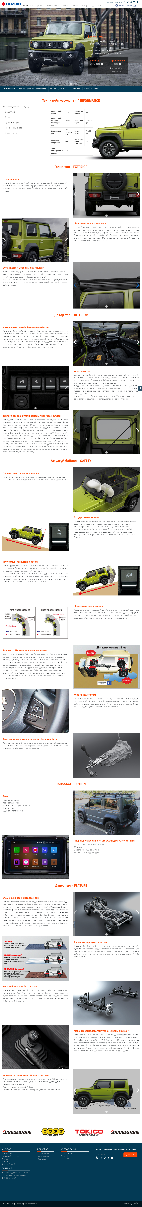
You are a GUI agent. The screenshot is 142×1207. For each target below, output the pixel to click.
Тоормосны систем (14, 128)
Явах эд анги (11, 133)
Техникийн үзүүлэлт (9, 89)
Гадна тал (22, 89)
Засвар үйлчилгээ (10, 1156)
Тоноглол (53, 89)
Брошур (86, 89)
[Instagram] (101, 1158)
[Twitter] (105, 1158)
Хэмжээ (8, 117)
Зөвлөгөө (42, 1159)
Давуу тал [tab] (28, 107)
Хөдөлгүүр (10, 112)
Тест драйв (94, 89)
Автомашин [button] (27, 6)
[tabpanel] (23, 134)
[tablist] (71, 107)
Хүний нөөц (43, 1156)
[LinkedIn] (112, 1158)
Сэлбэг (5, 1159)
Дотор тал (30, 89)
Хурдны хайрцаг (13, 122)
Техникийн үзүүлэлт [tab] (11, 107)
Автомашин (7, 1154)
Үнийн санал (77, 89)
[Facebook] (97, 1158)
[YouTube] (108, 1158)
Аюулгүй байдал (41, 89)
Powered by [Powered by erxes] (130, 1203)
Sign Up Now (130, 1155)
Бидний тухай (8, 1164)
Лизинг (5, 1162)
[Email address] (109, 1155)
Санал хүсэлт (44, 1154)
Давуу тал (61, 89)
